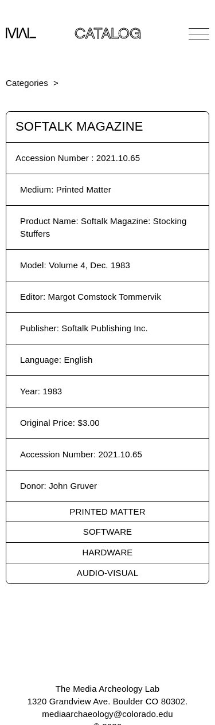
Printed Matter (107, 511)
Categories (27, 83)
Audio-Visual (107, 573)
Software (107, 531)
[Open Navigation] (199, 34)
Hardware (108, 552)
